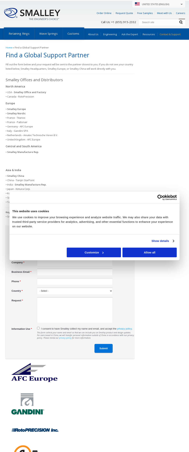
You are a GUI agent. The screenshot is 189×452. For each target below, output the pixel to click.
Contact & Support (170, 34)
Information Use (22, 328)
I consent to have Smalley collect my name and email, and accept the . (86, 328)
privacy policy (124, 328)
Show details (160, 240)
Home (9, 47)
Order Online (104, 13)
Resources (149, 34)
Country (17, 290)
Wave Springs (48, 33)
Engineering (110, 34)
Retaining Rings (19, 33)
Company (18, 262)
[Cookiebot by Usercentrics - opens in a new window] (160, 197)
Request (17, 300)
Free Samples (145, 13)
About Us (93, 34)
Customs (73, 33)
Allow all (149, 252)
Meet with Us (164, 13)
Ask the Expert (130, 34)
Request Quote (124, 13)
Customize (94, 252)
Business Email (21, 271)
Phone (16, 281)
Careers (180, 13)
